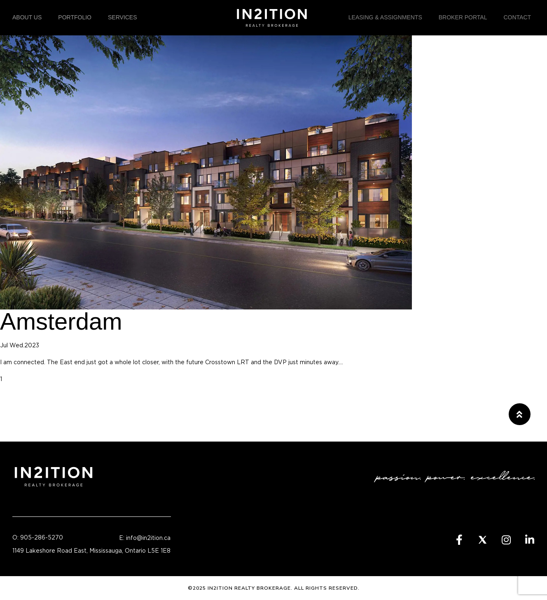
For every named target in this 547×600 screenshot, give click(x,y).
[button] (520, 414)
